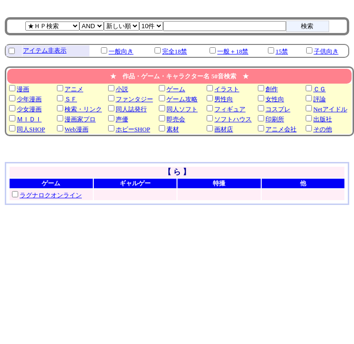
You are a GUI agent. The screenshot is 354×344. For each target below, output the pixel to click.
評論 (319, 99)
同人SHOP (31, 129)
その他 (322, 129)
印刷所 (275, 119)
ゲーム (175, 89)
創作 (272, 89)
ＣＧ (319, 89)
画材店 (223, 129)
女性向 (275, 99)
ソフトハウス (233, 119)
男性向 (223, 99)
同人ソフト (182, 109)
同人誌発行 (131, 109)
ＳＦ (71, 99)
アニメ (74, 89)
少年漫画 (29, 99)
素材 (172, 129)
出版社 (322, 119)
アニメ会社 (281, 129)
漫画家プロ (80, 119)
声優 (122, 119)
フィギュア (229, 109)
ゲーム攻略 (182, 99)
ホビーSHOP (133, 129)
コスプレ (278, 109)
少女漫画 (29, 109)
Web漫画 (76, 129)
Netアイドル (330, 109)
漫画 (23, 89)
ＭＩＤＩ (29, 119)
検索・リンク (83, 109)
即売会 (175, 119)
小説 (122, 89)
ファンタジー (134, 99)
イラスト (226, 89)
